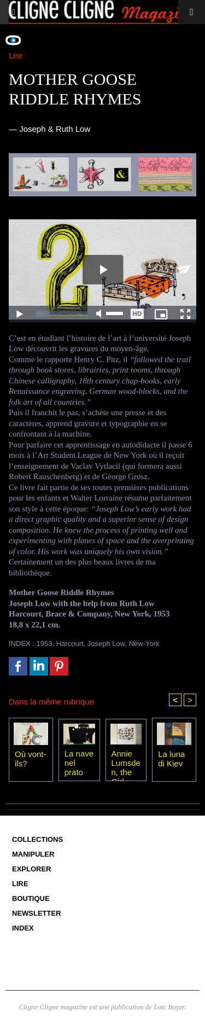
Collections (37, 839)
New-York (144, 643)
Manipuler (33, 854)
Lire (20, 884)
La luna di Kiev (171, 758)
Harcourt (70, 643)
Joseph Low (106, 643)
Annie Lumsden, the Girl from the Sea (126, 762)
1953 (44, 643)
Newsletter (36, 913)
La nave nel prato (79, 762)
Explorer (31, 869)
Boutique (31, 898)
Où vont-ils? (30, 758)
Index (23, 928)
